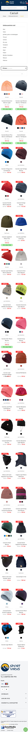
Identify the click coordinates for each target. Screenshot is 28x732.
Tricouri (5, 37)
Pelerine (5, 60)
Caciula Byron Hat (21, 576)
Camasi (5, 39)
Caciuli (4, 47)
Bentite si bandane (7, 55)
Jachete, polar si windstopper (10, 34)
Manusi (5, 58)
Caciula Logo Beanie (7, 644)
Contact (3, 730)
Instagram (6, 689)
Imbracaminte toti (9, 25)
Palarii (4, 52)
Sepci (4, 50)
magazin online (5, 724)
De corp (5, 42)
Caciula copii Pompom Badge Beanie (6, 374)
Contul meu (10, 730)
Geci (4, 29)
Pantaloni (5, 45)
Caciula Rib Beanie (21, 373)
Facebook (2, 689)
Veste (4, 32)
